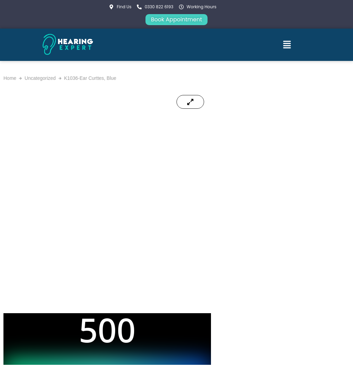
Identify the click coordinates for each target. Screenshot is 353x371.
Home (9, 78)
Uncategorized (40, 78)
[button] (287, 45)
